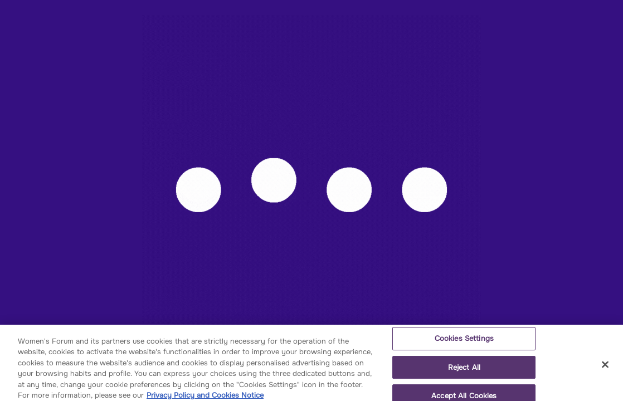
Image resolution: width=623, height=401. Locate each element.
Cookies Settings (464, 341)
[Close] (605, 368)
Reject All (464, 370)
